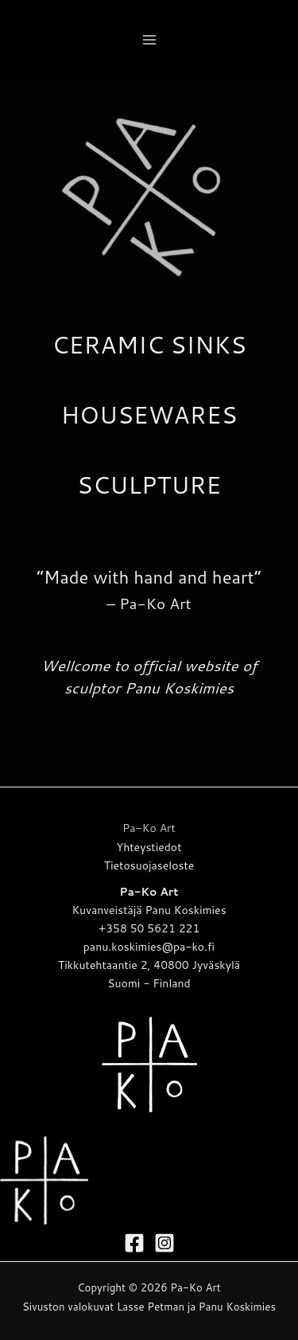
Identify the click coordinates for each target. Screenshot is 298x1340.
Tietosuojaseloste (149, 865)
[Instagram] (164, 1243)
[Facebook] (134, 1243)
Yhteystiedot (149, 847)
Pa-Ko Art (149, 828)
